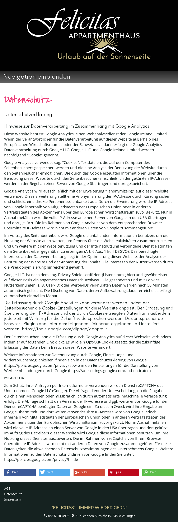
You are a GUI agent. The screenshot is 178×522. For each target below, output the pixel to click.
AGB (7, 488)
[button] (20, 472)
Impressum (12, 499)
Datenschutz (13, 494)
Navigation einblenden (36, 77)
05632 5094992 (56, 516)
